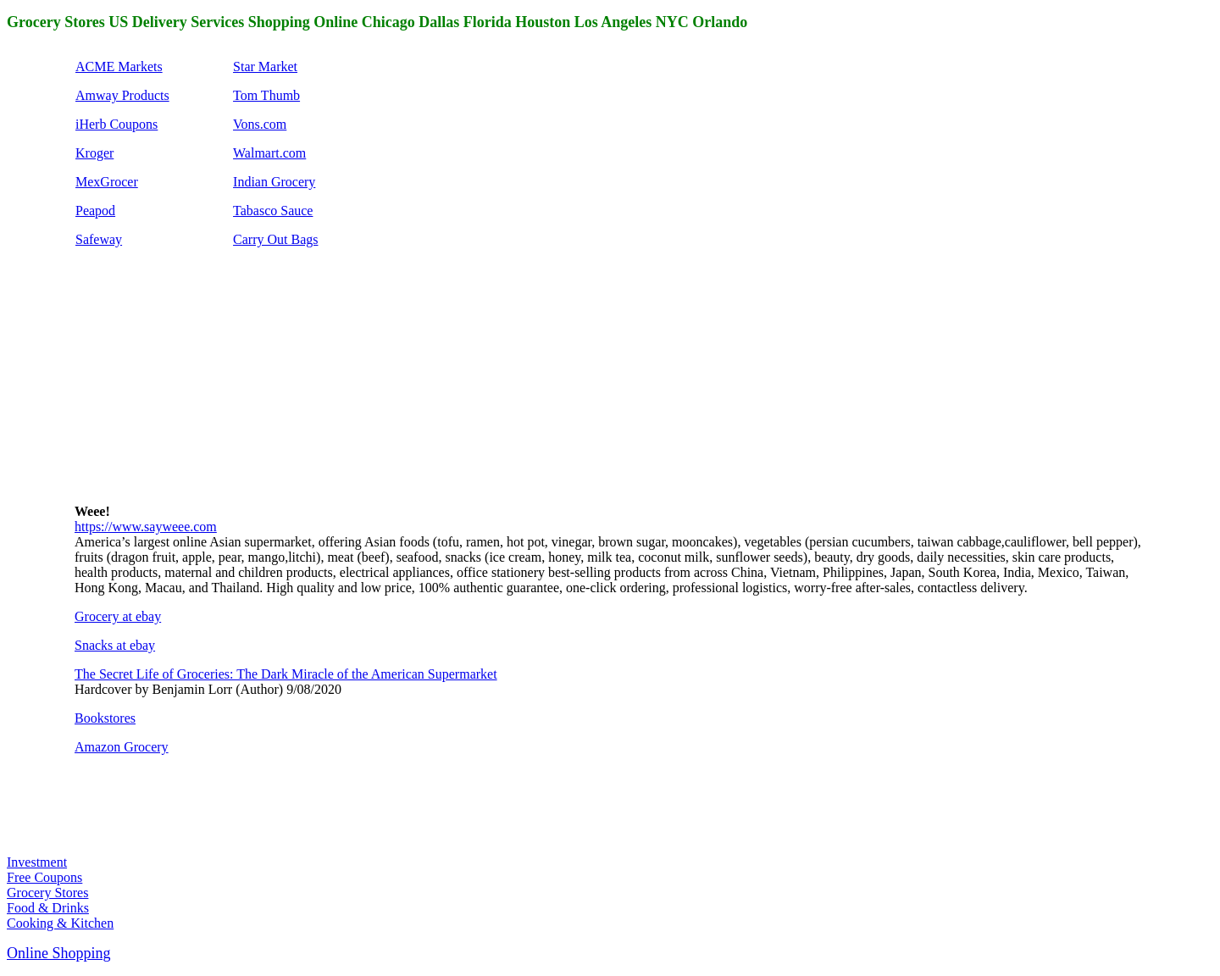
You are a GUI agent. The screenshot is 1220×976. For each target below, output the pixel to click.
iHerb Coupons (116, 124)
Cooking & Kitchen (60, 923)
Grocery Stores (47, 892)
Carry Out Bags (275, 239)
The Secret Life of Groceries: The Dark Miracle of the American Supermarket (286, 674)
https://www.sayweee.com (146, 526)
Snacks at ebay (115, 645)
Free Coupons (44, 877)
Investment (37, 862)
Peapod (95, 210)
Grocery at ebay (118, 616)
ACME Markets (119, 66)
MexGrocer (106, 182)
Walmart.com (269, 153)
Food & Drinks (48, 908)
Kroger (94, 153)
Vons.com (259, 124)
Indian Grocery (274, 182)
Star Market (265, 66)
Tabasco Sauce (273, 210)
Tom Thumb (266, 95)
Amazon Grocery (122, 747)
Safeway (98, 239)
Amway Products (122, 95)
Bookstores (105, 718)
